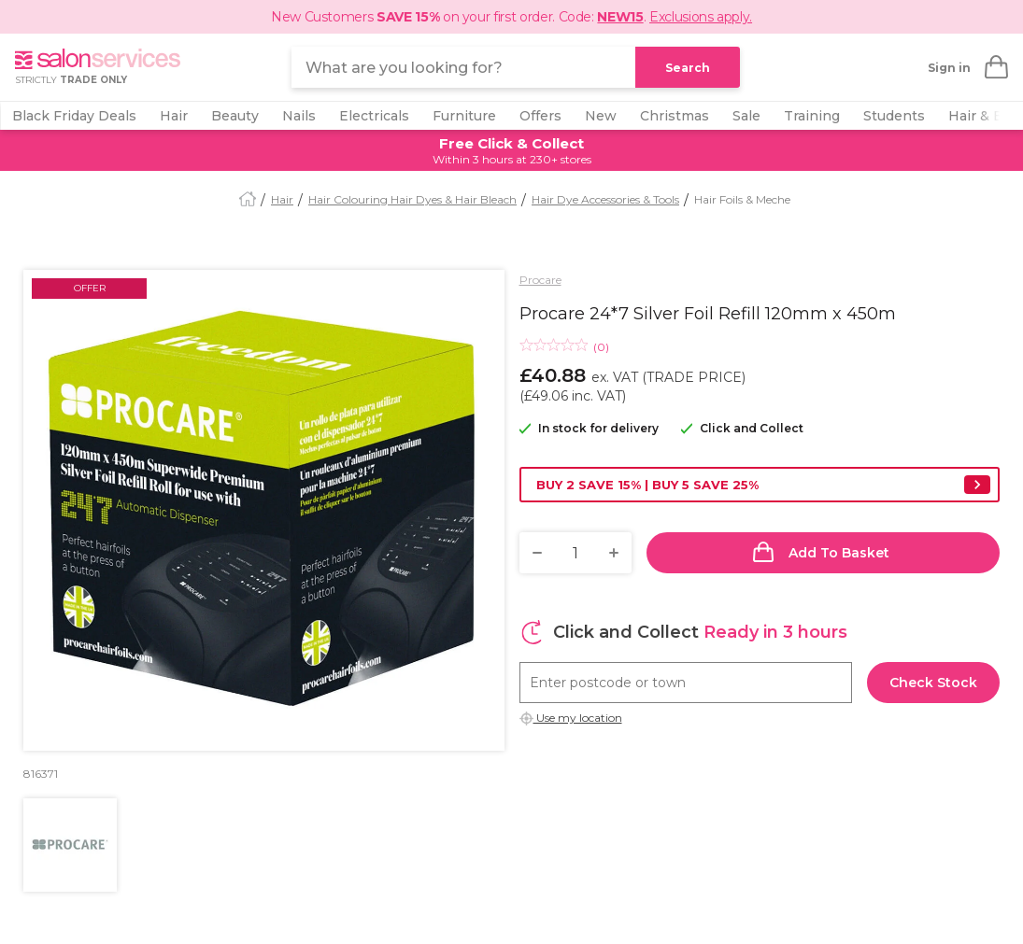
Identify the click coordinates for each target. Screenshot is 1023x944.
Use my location (577, 718)
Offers (540, 115)
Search (687, 68)
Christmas (674, 115)
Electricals (374, 115)
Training (812, 115)
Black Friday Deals (74, 115)
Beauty (235, 115)
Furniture (464, 115)
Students (894, 115)
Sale (746, 115)
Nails (299, 115)
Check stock (933, 682)
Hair (174, 115)
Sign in (949, 68)
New (601, 115)
